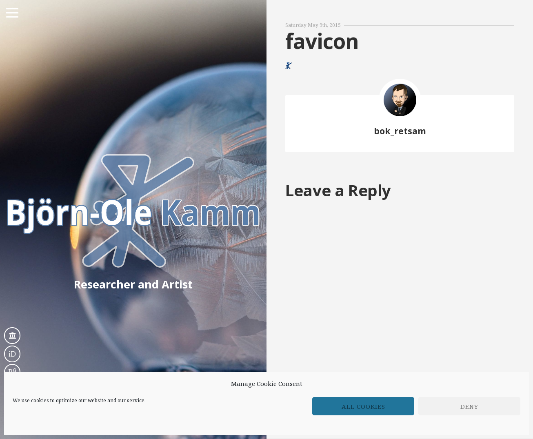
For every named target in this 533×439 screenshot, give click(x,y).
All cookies (363, 406)
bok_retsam (400, 131)
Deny (469, 406)
